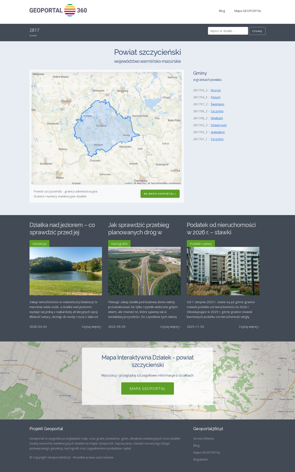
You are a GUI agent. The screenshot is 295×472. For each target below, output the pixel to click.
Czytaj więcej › (92, 326)
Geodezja (39, 244)
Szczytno (217, 111)
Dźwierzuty (219, 125)
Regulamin (200, 459)
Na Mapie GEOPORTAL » (160, 193)
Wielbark (217, 118)
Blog (222, 11)
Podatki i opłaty (201, 244)
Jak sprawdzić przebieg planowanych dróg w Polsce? (138, 232)
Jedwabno (218, 132)
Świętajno (217, 104)
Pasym (215, 97)
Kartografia (119, 244)
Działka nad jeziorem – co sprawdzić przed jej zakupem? (62, 232)
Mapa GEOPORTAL (247, 11)
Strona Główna (203, 438)
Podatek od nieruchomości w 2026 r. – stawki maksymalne (221, 232)
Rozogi (216, 90)
